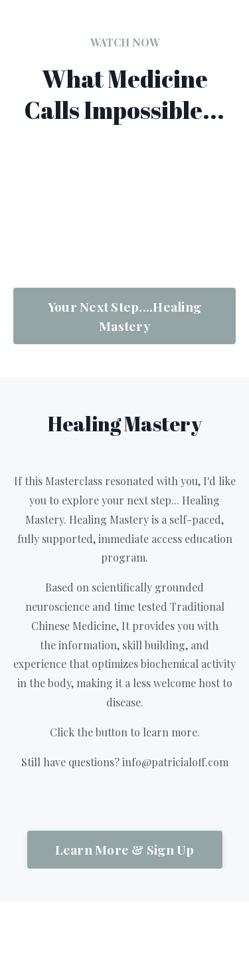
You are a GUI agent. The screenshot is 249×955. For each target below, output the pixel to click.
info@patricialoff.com (175, 762)
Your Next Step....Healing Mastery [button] (124, 316)
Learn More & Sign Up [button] (125, 849)
